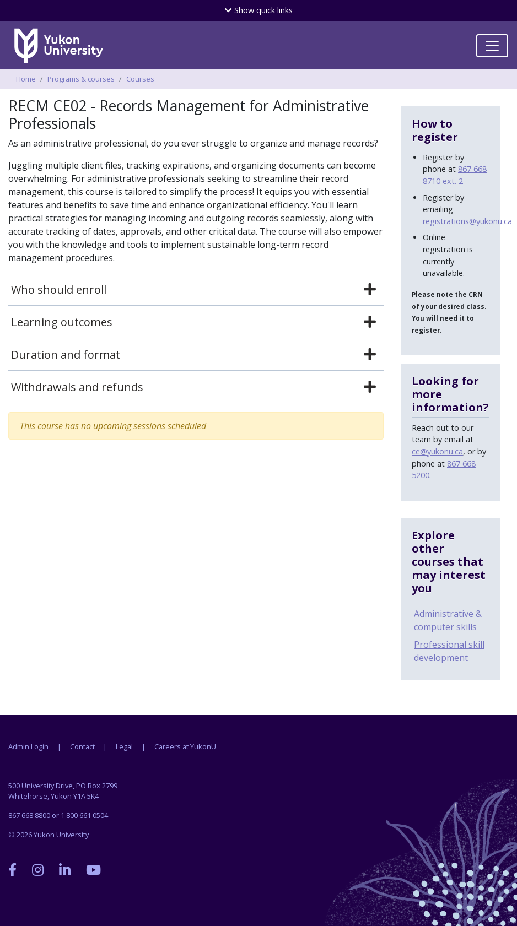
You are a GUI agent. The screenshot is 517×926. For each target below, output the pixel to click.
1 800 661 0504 (84, 815)
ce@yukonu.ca (437, 451)
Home (26, 79)
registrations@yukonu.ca (467, 221)
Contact (82, 746)
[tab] (196, 289)
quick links (259, 10)
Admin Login (28, 746)
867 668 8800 (29, 815)
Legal (124, 746)
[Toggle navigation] (492, 45)
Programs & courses (81, 79)
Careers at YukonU (185, 746)
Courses (140, 79)
